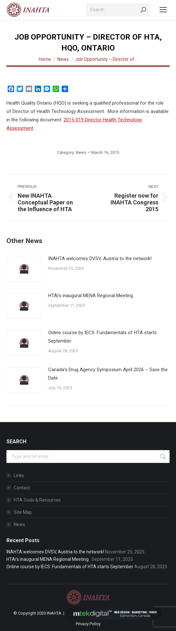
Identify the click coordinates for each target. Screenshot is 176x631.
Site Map (23, 512)
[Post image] (24, 269)
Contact (22, 487)
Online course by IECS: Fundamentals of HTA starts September (102, 337)
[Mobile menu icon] (163, 9)
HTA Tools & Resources (37, 500)
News (81, 152)
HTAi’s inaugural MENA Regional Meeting (92, 295)
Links (19, 475)
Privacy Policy (88, 623)
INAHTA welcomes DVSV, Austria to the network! (100, 258)
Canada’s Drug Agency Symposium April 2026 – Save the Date (108, 374)
